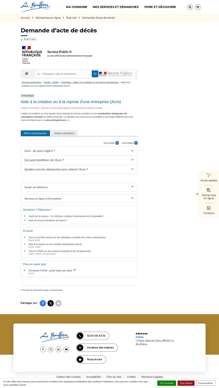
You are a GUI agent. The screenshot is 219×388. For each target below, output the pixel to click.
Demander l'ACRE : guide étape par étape (52, 270)
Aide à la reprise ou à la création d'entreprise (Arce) (55, 244)
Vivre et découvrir (160, 7)
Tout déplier (130, 143)
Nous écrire (89, 359)
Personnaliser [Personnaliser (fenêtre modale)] (205, 383)
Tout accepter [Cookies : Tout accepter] (167, 383)
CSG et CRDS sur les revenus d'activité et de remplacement (60, 251)
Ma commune (76, 7)
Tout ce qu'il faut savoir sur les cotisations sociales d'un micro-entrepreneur (67, 237)
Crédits (131, 376)
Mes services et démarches (116, 7)
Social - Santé (51, 82)
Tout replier (111, 143)
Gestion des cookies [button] (68, 376)
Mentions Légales (152, 376)
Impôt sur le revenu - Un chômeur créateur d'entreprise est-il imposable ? (66, 216)
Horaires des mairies (95, 347)
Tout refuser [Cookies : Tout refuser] (186, 383)
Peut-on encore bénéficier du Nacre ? (48, 220)
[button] (79, 151)
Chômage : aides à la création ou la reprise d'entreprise (90, 82)
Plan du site (114, 376)
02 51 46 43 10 (91, 336)
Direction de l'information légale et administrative (43, 290)
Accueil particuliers (32, 82)
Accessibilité (93, 376)
